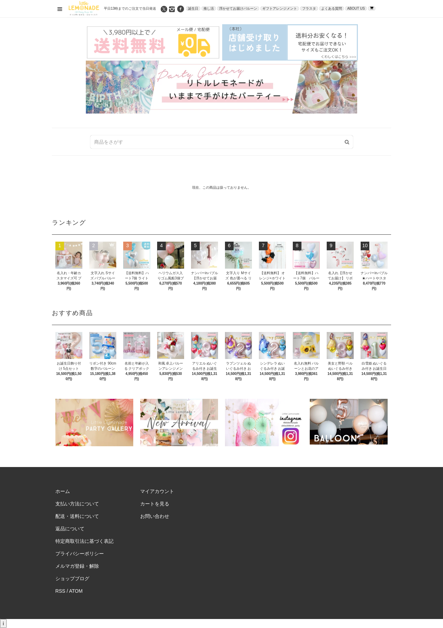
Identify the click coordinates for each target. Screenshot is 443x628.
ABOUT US (356, 8)
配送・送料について (77, 516)
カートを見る (154, 503)
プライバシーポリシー (79, 553)
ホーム (62, 491)
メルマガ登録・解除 (77, 566)
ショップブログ (72, 578)
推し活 (209, 8)
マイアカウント (157, 491)
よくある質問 (331, 8)
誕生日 (193, 8)
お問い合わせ (154, 516)
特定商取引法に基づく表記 (84, 541)
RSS (60, 591)
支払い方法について (77, 503)
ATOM (76, 591)
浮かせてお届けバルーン (238, 8)
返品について (69, 528)
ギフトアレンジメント (279, 8)
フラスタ (309, 8)
